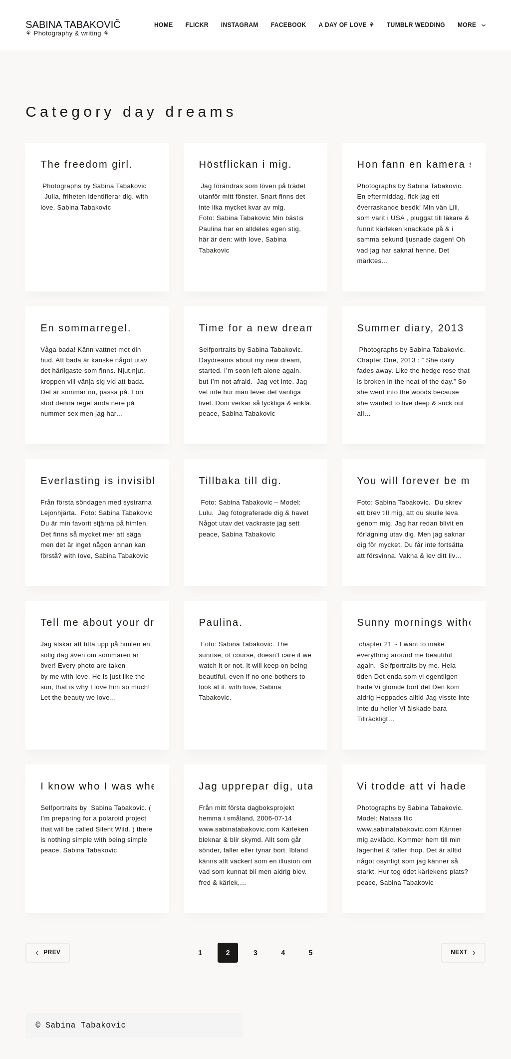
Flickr (197, 24)
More (472, 25)
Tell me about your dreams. (97, 622)
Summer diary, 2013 (411, 327)
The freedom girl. (86, 164)
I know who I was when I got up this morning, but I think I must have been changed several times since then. (97, 786)
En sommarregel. (85, 327)
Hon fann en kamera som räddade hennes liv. (414, 164)
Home (163, 24)
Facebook (288, 24)
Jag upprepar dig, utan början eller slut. (255, 786)
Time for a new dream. (255, 327)
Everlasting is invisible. (97, 480)
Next (463, 952)
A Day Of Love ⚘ (346, 24)
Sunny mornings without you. (414, 622)
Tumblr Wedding (416, 24)
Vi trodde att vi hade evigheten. (414, 786)
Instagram (239, 24)
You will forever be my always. (414, 480)
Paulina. (221, 622)
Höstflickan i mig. (245, 164)
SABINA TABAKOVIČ (72, 24)
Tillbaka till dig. (240, 480)
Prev (47, 952)
